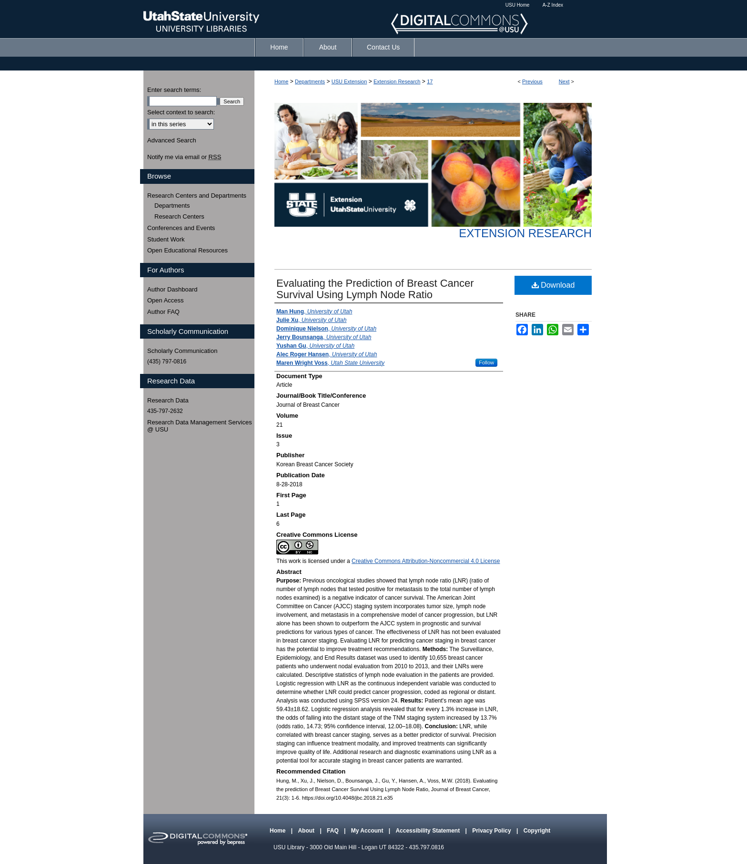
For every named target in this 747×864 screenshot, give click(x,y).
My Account (368, 830)
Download (553, 285)
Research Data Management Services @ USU (199, 426)
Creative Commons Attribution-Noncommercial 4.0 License (426, 561)
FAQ (333, 830)
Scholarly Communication (182, 350)
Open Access (165, 300)
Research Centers (179, 216)
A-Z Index (553, 5)
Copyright (537, 830)
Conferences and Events (181, 227)
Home (281, 81)
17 (430, 81)
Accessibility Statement (428, 830)
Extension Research (397, 81)
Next (564, 81)
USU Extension (349, 81)
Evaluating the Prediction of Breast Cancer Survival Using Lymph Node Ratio (375, 289)
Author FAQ (163, 311)
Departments (310, 81)
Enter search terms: (174, 89)
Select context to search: (181, 112)
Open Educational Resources (187, 250)
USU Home (517, 5)
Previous (532, 81)
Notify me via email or (184, 157)
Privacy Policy (492, 830)
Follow (486, 362)
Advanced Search (171, 140)
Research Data (168, 400)
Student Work (166, 239)
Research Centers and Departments (196, 195)
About (307, 830)
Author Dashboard (172, 289)
